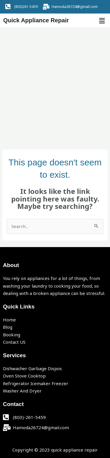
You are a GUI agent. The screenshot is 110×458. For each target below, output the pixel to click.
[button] (102, 20)
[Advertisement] (55, 85)
